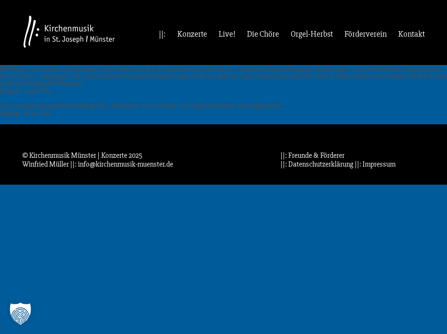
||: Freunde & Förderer (312, 155)
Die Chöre (263, 34)
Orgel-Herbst (312, 34)
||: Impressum (375, 164)
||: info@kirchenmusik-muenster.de (121, 164)
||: (162, 34)
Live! (227, 34)
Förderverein (365, 34)
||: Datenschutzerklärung (316, 164)
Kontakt (411, 34)
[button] (20, 313)
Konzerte (192, 34)
